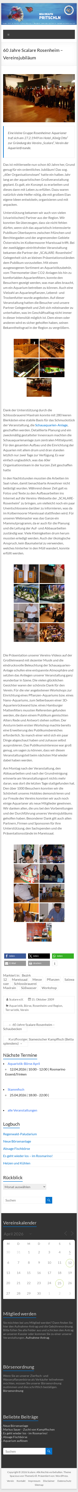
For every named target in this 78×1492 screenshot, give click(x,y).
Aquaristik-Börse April (24, 1063)
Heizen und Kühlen (16, 1163)
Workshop (49, 988)
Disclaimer (49, 1480)
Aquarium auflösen (15, 1440)
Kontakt (21, 1480)
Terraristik (12, 1010)
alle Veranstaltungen (22, 1110)
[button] (15, 956)
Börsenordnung (13, 1390)
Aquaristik (16, 1005)
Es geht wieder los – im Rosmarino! (28, 1156)
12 (70, 1263)
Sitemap (39, 1484)
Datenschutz (64, 1480)
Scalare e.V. (16, 999)
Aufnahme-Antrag (37, 1337)
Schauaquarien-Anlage (51, 425)
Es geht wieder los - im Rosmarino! (25, 1433)
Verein (24, 1010)
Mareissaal (19, 979)
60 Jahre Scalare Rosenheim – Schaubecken (29, 1027)
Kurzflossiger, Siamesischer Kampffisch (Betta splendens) (38, 1041)
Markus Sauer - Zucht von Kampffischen (29, 1429)
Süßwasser (29, 988)
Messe (37, 979)
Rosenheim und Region (47, 1005)
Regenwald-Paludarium (20, 1134)
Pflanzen (53, 979)
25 (59, 1283)
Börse (27, 1005)
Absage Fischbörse (16, 1148)
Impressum (34, 1480)
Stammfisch (16, 1089)
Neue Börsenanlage (17, 1141)
